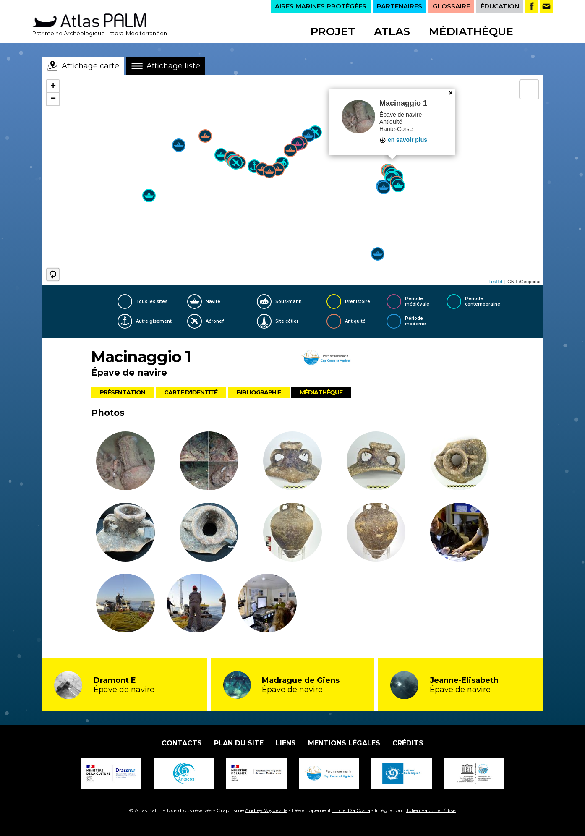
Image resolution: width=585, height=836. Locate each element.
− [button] (53, 99)
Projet (333, 31)
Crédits (407, 743)
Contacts (182, 743)
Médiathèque (471, 31)
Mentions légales (344, 743)
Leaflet (495, 281)
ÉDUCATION (500, 6)
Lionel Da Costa (351, 810)
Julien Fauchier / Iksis (431, 810)
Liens (286, 743)
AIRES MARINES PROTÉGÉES (320, 6)
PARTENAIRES (399, 6)
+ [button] (53, 86)
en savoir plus (403, 139)
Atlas (392, 31)
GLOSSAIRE (451, 6)
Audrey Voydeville (266, 810)
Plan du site (239, 743)
